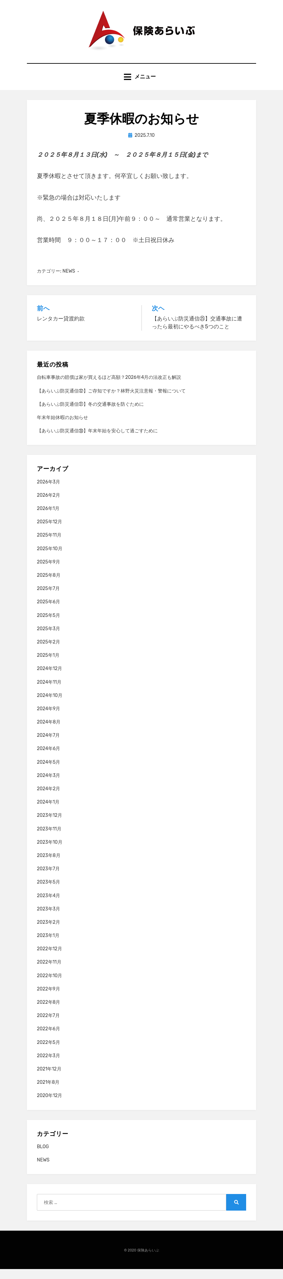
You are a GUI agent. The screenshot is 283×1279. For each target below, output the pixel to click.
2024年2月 (48, 798)
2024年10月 (49, 705)
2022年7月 (48, 1025)
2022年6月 (48, 1039)
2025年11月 (49, 545)
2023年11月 (49, 838)
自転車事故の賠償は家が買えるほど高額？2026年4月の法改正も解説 (109, 387)
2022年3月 (48, 1065)
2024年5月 (48, 772)
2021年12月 (49, 1078)
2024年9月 (48, 718)
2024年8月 (48, 731)
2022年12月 (49, 959)
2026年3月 (48, 491)
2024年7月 (48, 745)
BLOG (43, 1156)
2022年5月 (48, 1052)
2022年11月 (49, 972)
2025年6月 (48, 612)
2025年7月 (48, 598)
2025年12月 (49, 532)
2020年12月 (49, 1105)
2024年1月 (48, 812)
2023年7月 (48, 878)
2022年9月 (48, 998)
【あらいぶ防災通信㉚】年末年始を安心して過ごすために (97, 440)
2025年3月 (48, 638)
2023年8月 (48, 865)
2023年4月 (48, 905)
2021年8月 (48, 1092)
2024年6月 (48, 758)
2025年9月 (48, 571)
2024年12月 (49, 678)
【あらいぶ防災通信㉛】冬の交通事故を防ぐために (90, 414)
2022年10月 (49, 985)
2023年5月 (48, 892)
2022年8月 (48, 1012)
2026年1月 (48, 518)
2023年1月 (48, 945)
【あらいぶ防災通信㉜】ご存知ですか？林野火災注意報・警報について (111, 400)
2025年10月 (49, 558)
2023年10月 (49, 852)
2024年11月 (49, 692)
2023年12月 (49, 825)
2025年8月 (48, 585)
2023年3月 (48, 918)
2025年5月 (48, 625)
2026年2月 (48, 505)
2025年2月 (48, 651)
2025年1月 (48, 665)
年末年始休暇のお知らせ (62, 427)
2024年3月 (48, 785)
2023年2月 (48, 932)
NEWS (68, 281)
